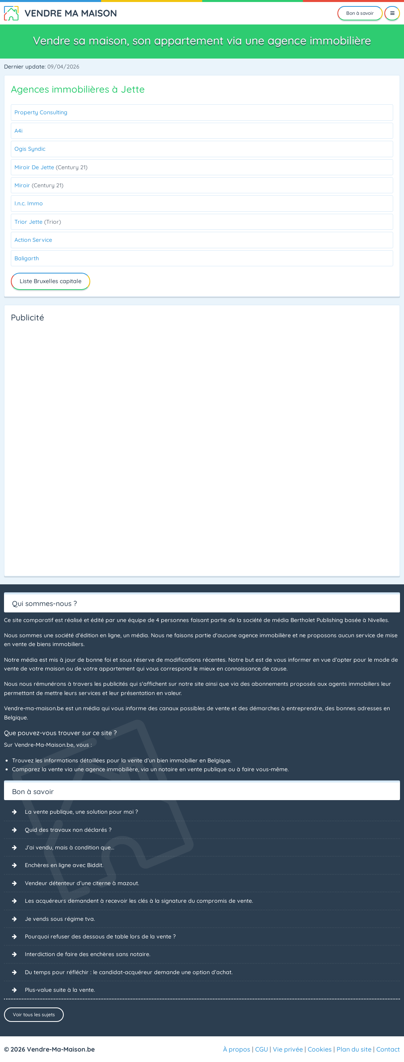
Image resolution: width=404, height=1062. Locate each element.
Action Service (33, 239)
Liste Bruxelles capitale (50, 281)
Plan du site (354, 1049)
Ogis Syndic (29, 148)
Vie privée (288, 1049)
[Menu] (392, 13)
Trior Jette (37, 221)
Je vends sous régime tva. (60, 918)
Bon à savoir (360, 13)
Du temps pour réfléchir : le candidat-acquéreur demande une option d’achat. (129, 972)
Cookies (320, 1049)
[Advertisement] (43, 446)
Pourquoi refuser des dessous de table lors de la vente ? (100, 936)
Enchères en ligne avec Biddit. (64, 865)
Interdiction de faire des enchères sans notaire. (87, 954)
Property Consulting (40, 112)
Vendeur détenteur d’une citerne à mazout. (82, 883)
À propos (236, 1049)
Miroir (38, 185)
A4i (18, 130)
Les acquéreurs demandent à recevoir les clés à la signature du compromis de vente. (139, 900)
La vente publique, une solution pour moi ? (81, 811)
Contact (388, 1049)
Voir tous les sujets (34, 1014)
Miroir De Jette (50, 167)
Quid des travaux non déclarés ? (68, 829)
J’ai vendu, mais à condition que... (69, 847)
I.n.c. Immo (28, 203)
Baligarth (26, 258)
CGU (261, 1049)
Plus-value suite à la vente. (60, 989)
